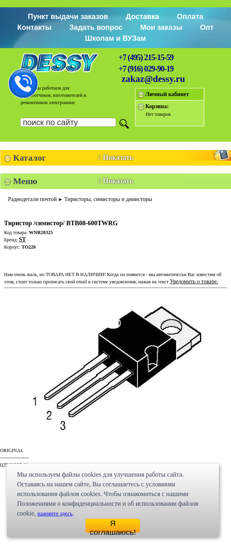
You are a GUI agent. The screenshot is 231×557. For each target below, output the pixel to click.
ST (22, 240)
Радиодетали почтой (32, 199)
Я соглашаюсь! (113, 526)
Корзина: (157, 106)
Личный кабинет (167, 94)
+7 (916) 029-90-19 (146, 68)
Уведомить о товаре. (194, 281)
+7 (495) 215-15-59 (146, 57)
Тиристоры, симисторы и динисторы (108, 199)
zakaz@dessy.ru (153, 79)
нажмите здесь (55, 514)
